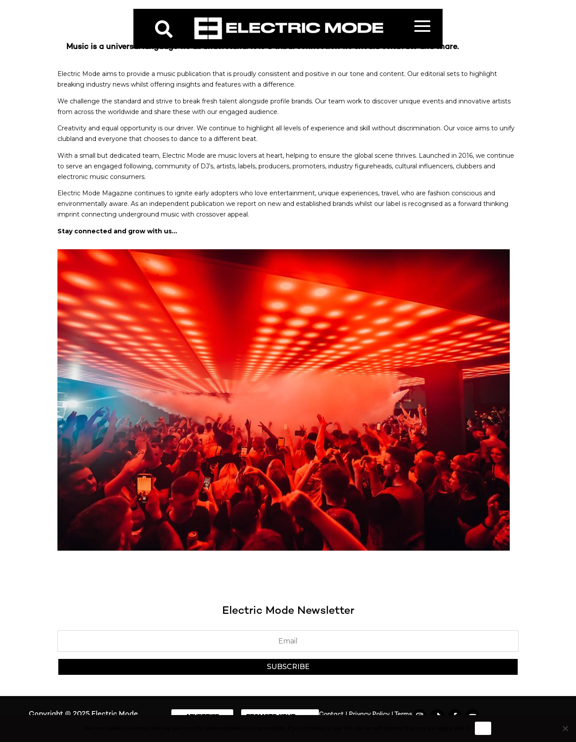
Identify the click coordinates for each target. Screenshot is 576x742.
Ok (483, 728)
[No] (565, 728)
